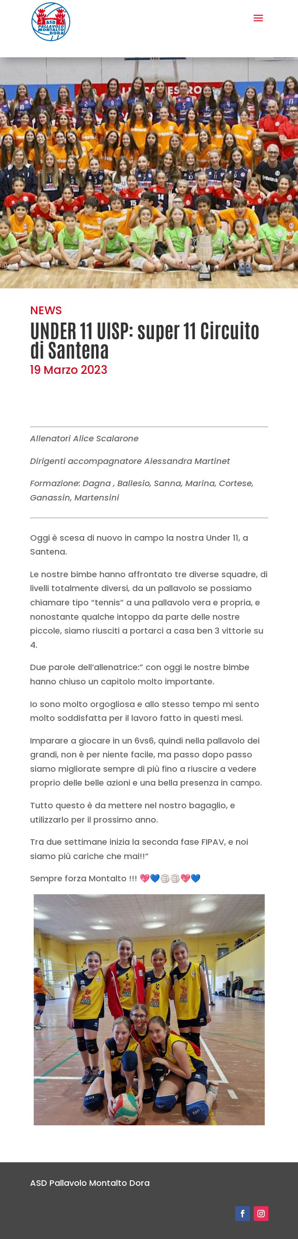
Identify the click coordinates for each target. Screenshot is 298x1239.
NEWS (46, 310)
